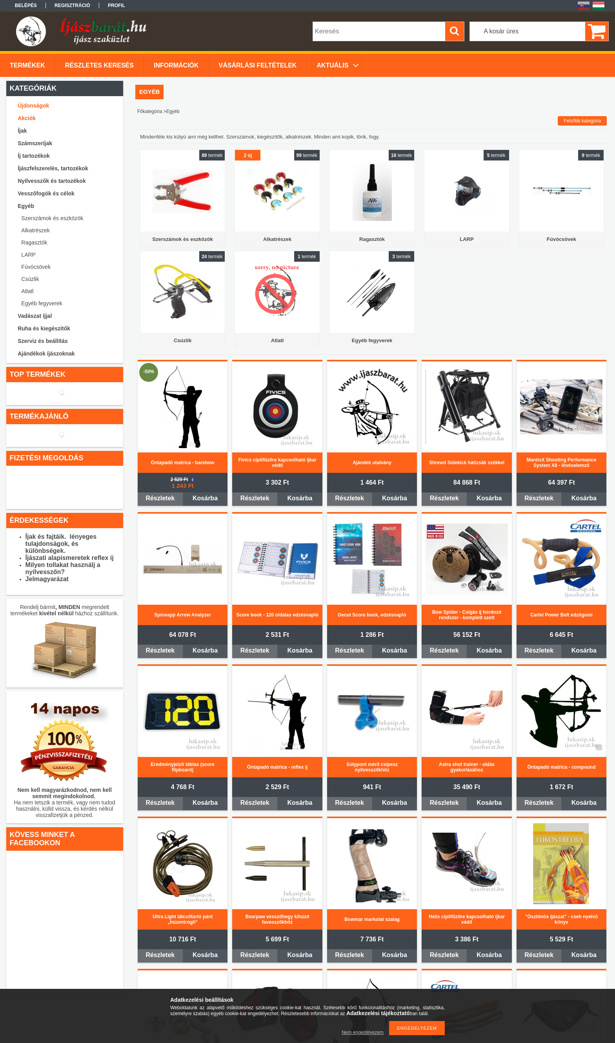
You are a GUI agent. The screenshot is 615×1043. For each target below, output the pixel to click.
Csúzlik (30, 279)
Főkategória (149, 111)
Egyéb (26, 206)
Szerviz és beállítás (43, 341)
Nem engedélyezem (363, 1032)
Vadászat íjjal (35, 316)
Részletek (160, 498)
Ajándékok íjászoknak (46, 353)
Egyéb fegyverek (41, 303)
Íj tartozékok (34, 156)
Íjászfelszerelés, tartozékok (53, 168)
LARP (28, 255)
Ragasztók (34, 242)
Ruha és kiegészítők (44, 328)
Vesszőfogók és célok (46, 193)
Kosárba (205, 498)
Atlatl (27, 291)
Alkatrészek (35, 230)
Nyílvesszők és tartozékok (52, 181)
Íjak (22, 131)
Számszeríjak (35, 143)
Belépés (26, 5)
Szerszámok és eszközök (52, 218)
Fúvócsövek (36, 267)
